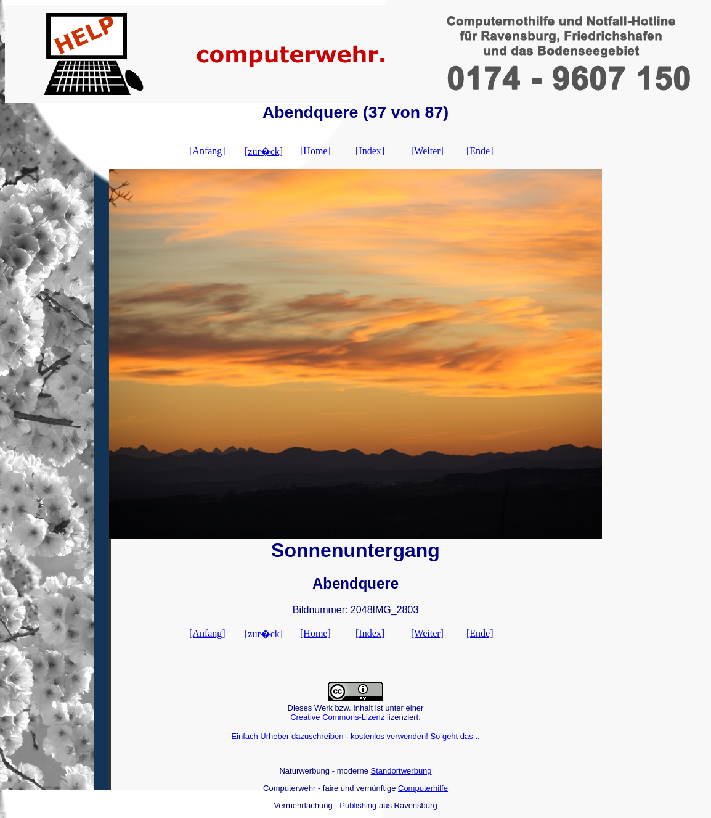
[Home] (315, 151)
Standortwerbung (401, 770)
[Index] (370, 151)
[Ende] (480, 151)
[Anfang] (207, 151)
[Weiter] (427, 151)
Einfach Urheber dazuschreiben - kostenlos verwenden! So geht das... (355, 736)
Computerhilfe (423, 788)
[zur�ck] (264, 151)
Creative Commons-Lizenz (337, 717)
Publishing (357, 805)
